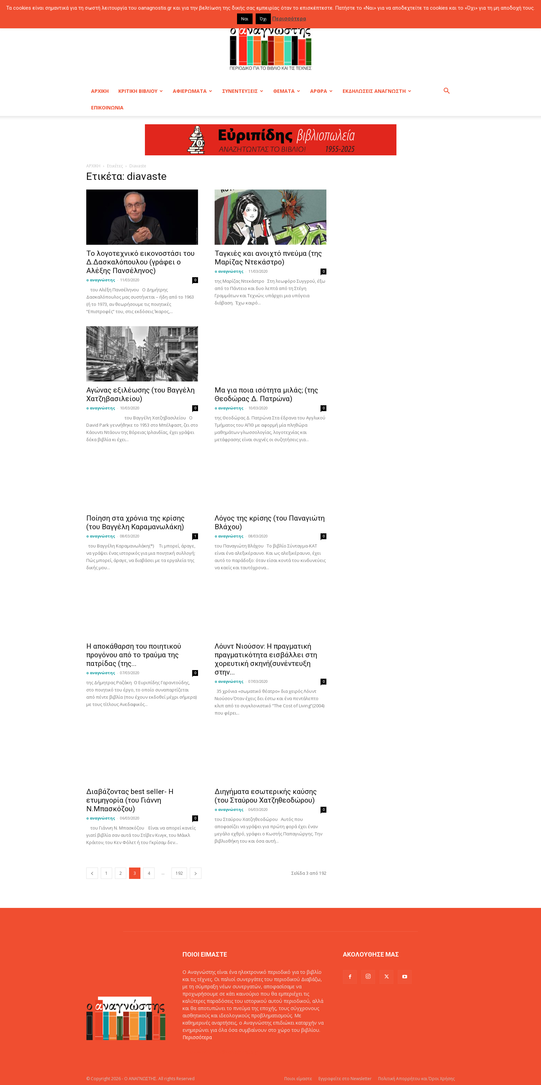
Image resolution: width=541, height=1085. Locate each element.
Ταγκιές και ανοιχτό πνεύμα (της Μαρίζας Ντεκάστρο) (268, 257)
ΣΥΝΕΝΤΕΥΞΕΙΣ (242, 91)
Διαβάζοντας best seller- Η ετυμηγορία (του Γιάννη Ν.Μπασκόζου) (130, 800)
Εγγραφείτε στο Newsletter (345, 1079)
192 (179, 873)
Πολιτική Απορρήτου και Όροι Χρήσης (416, 1079)
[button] (446, 91)
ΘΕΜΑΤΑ (286, 91)
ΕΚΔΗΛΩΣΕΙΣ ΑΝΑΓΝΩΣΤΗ (377, 91)
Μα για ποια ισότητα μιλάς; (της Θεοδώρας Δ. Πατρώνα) (266, 394)
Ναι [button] (244, 18)
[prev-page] (92, 873)
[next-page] (195, 873)
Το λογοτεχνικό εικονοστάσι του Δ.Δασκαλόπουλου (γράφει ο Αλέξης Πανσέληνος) (140, 262)
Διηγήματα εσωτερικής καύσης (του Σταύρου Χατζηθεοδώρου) (266, 795)
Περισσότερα (197, 1037)
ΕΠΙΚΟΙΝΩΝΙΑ (107, 107)
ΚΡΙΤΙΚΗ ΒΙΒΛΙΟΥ (140, 91)
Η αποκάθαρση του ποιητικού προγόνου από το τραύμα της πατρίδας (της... (133, 655)
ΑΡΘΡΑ (321, 91)
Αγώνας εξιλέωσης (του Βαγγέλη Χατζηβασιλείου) (140, 394)
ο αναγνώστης (100, 279)
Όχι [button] (263, 18)
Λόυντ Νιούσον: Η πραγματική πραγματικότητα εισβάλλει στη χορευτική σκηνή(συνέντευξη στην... (266, 659)
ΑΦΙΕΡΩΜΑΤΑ (192, 91)
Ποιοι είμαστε (298, 1079)
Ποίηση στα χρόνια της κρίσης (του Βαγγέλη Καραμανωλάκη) (135, 522)
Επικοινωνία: (198, 1051)
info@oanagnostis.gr (236, 1051)
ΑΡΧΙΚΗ (100, 91)
